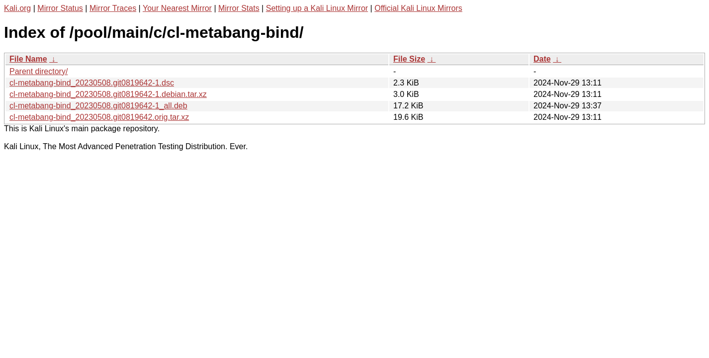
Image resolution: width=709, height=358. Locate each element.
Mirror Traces (112, 8)
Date (542, 59)
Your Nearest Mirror (177, 8)
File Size (409, 59)
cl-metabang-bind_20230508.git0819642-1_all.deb (98, 105)
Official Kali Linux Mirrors (418, 8)
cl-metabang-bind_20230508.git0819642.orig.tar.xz (99, 117)
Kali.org (17, 8)
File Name (28, 59)
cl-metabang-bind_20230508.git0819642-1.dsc (91, 83)
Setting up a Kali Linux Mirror (317, 8)
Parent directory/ (38, 71)
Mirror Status (60, 8)
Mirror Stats (239, 8)
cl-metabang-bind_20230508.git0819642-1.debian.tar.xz (108, 94)
